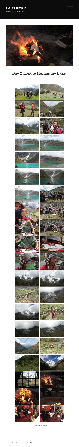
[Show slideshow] (39, 425)
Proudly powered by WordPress (23, 443)
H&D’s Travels (16, 8)
